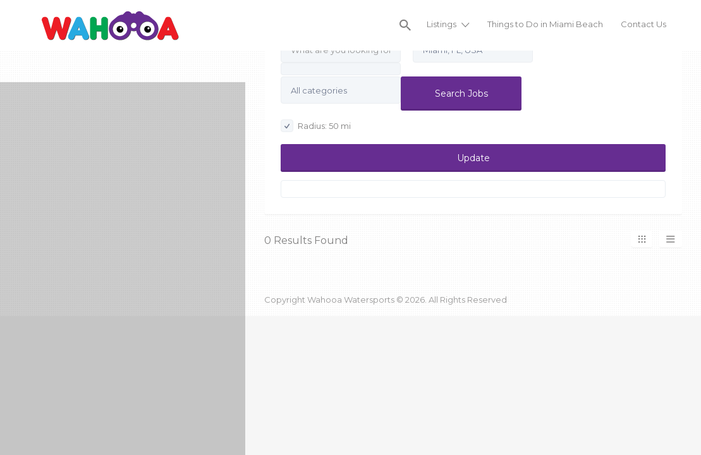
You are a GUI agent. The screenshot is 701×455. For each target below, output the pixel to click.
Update (473, 158)
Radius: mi (316, 125)
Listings (441, 24)
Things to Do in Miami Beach (545, 24)
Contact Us (643, 24)
